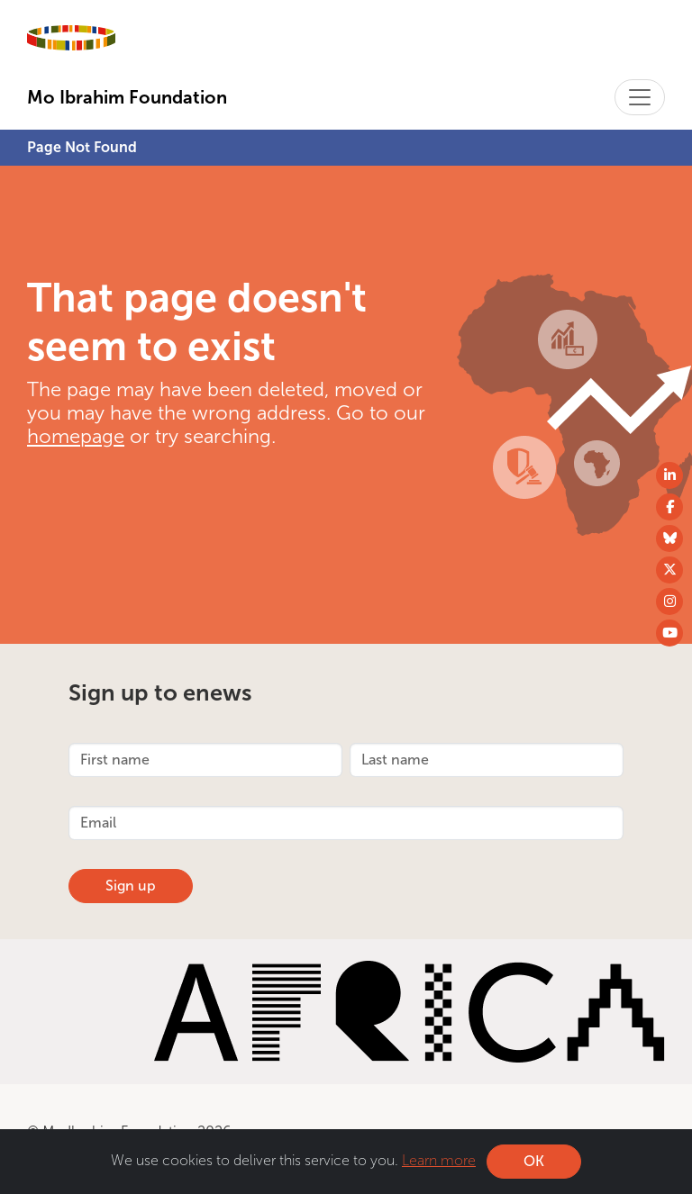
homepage (75, 436)
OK (534, 1162)
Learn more (439, 1161)
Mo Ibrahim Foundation (127, 97)
